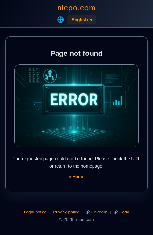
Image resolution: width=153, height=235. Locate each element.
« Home (76, 176)
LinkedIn (99, 212)
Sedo (124, 212)
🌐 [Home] (60, 19)
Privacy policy (66, 212)
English (81, 19)
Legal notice (35, 212)
